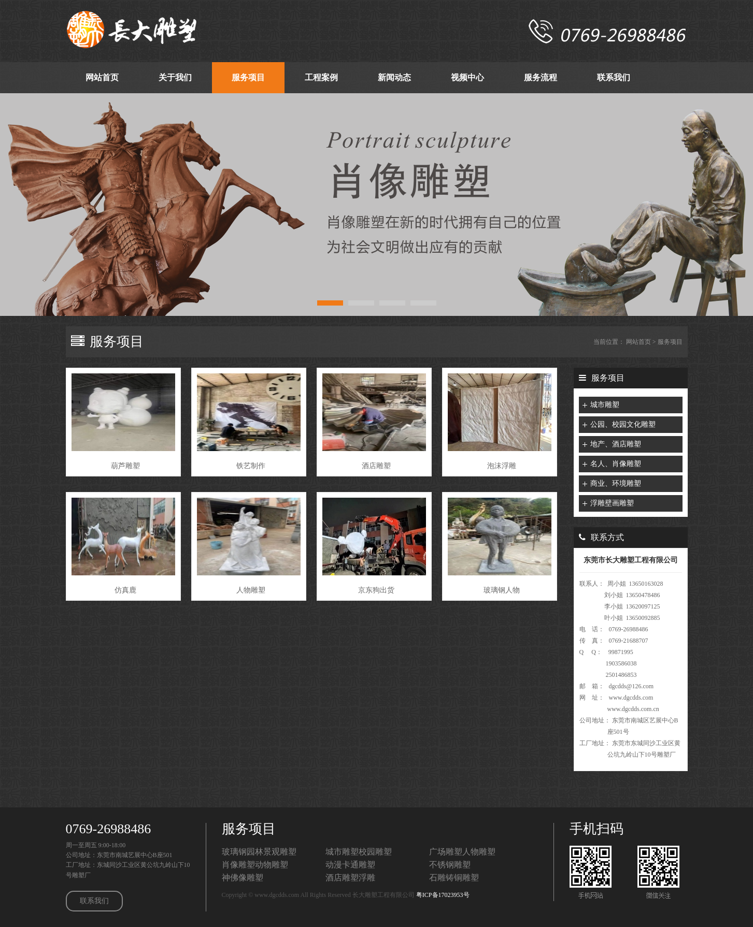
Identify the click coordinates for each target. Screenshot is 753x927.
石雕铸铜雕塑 (454, 877)
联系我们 (94, 901)
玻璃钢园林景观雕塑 (259, 851)
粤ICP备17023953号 (443, 895)
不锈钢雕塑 (450, 864)
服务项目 (670, 341)
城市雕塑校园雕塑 (358, 851)
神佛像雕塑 (242, 877)
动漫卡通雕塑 (350, 864)
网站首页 (638, 341)
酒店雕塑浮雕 (350, 877)
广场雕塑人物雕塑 (462, 851)
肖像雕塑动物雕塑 (255, 864)
